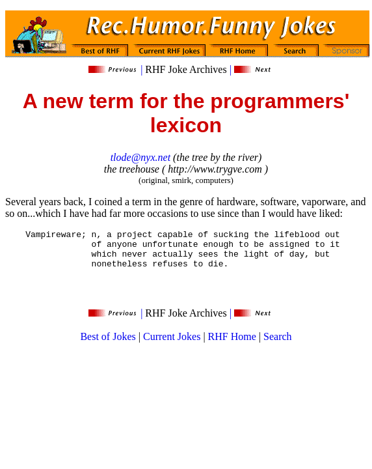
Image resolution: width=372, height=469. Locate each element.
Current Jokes (171, 346)
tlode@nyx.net (140, 157)
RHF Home (232, 346)
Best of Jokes (107, 346)
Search (277, 346)
